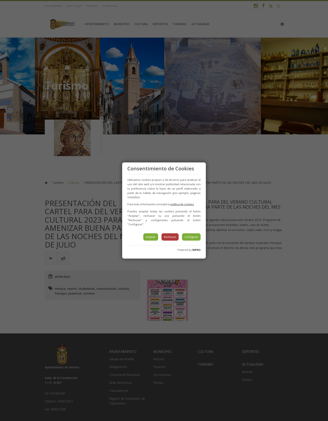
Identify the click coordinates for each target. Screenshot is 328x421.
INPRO (196, 250)
